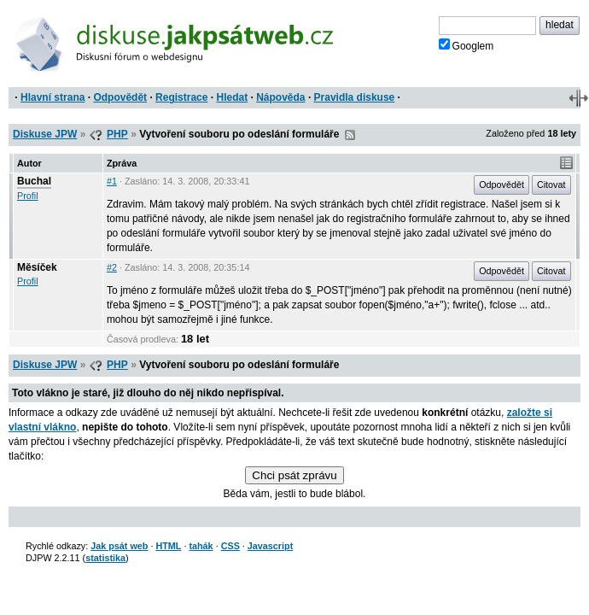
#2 (112, 267)
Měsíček (37, 267)
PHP (117, 134)
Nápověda (280, 97)
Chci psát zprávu (294, 475)
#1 (112, 181)
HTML (168, 546)
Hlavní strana (52, 97)
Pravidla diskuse (354, 97)
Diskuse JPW (45, 134)
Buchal (34, 181)
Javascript (270, 546)
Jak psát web (119, 546)
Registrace (181, 97)
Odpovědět (120, 97)
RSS (350, 135)
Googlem (466, 45)
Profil (27, 195)
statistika (105, 558)
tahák (201, 546)
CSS (230, 546)
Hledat (232, 97)
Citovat (551, 184)
